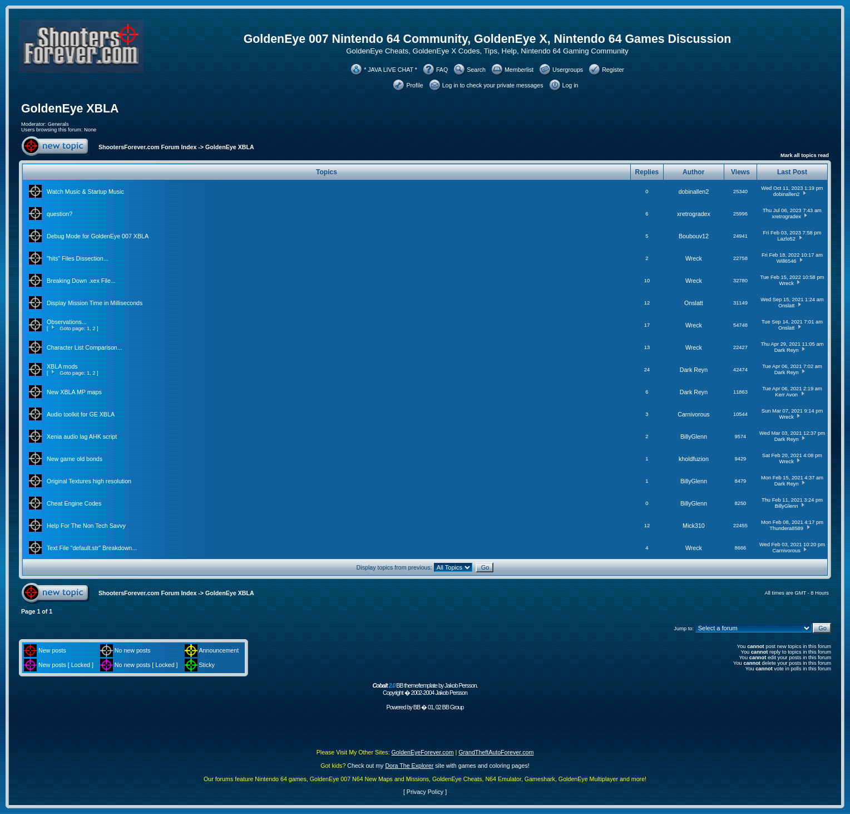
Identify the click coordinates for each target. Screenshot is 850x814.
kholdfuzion (694, 458)
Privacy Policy (425, 791)
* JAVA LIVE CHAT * (390, 69)
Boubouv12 (694, 236)
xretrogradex (693, 213)
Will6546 (787, 261)
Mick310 (694, 525)
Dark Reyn (786, 350)
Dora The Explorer (409, 765)
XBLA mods (62, 366)
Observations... (67, 321)
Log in (570, 85)
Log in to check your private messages (492, 85)
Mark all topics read (804, 155)
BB (416, 707)
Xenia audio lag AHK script (82, 436)
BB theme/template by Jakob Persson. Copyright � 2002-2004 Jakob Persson (424, 689)
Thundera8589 (786, 528)
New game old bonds (74, 458)
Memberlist (519, 69)
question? (59, 213)
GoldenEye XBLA (69, 108)
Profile (414, 85)
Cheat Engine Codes (74, 503)
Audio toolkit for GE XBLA (81, 414)
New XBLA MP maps (74, 392)
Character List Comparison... (84, 347)
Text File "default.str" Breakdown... (92, 548)
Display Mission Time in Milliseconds (94, 303)
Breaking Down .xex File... (81, 280)
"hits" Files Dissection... (77, 258)
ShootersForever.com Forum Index (147, 147)
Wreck (693, 258)
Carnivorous (693, 414)
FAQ (442, 69)
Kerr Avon (786, 395)
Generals (58, 124)
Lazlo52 (786, 239)
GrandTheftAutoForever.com (495, 752)
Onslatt (693, 303)
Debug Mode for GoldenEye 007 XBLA (98, 236)
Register (613, 69)
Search (476, 69)
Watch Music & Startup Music (85, 191)
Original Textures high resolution (89, 481)
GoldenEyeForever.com (423, 752)
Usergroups (567, 69)
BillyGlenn (693, 436)
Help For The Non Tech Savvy (86, 525)
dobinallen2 (694, 191)
